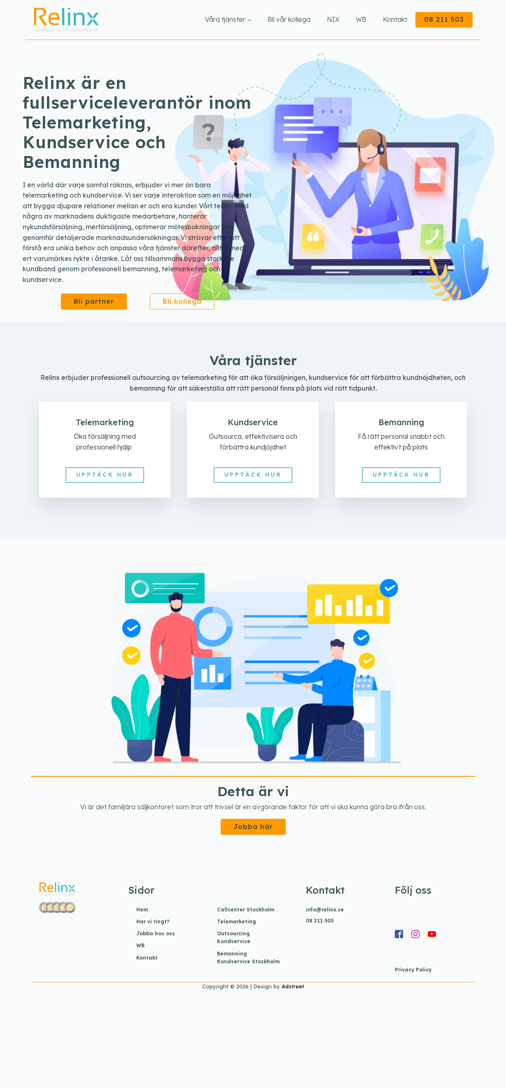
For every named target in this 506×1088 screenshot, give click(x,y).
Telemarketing (236, 921)
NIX (333, 19)
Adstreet (293, 986)
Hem (142, 909)
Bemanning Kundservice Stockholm (248, 958)
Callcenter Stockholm (245, 909)
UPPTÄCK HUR (105, 474)
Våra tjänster (225, 19)
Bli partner (94, 301)
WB (361, 19)
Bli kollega (182, 301)
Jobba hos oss (155, 933)
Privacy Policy (413, 970)
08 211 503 (444, 19)
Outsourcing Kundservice (233, 937)
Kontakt (395, 19)
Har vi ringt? (153, 921)
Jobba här (253, 826)
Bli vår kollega (289, 19)
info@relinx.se (325, 909)
